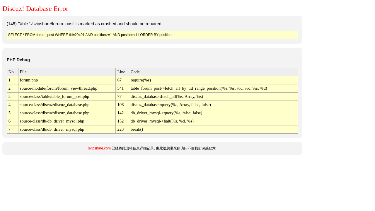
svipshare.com (99, 148)
